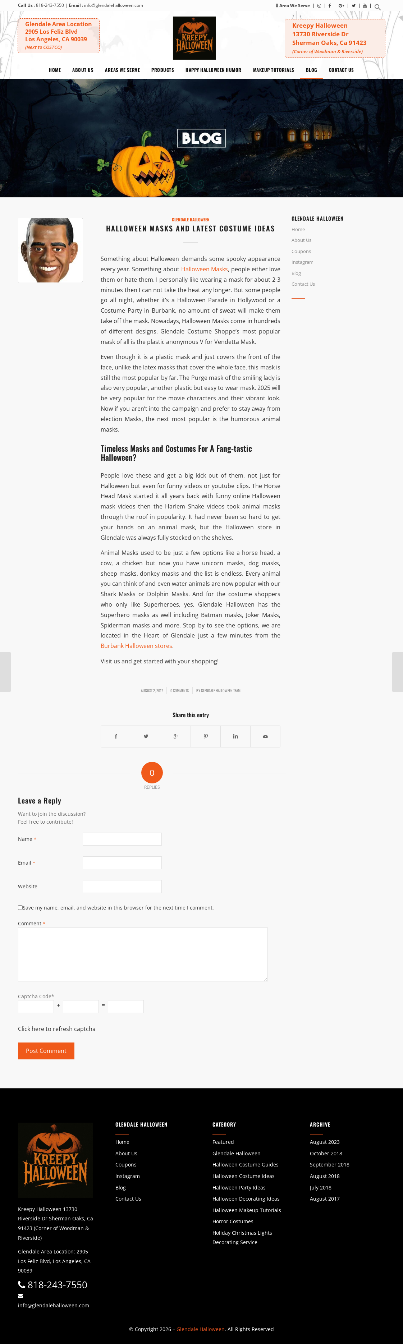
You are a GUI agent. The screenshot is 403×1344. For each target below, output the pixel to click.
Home (298, 229)
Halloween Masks (204, 269)
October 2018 (326, 1153)
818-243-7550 (50, 5)
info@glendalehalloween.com (113, 5)
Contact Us (303, 284)
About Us (301, 240)
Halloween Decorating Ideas (246, 1198)
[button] (377, 9)
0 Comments (179, 690)
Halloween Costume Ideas (243, 1176)
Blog (296, 273)
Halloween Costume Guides (245, 1164)
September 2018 (329, 1164)
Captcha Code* (36, 996)
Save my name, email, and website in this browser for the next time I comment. (118, 907)
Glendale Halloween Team (221, 690)
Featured (223, 1141)
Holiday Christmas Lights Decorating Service (242, 1237)
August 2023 (325, 1141)
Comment (31, 923)
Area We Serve (293, 6)
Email (26, 862)
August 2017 (325, 1198)
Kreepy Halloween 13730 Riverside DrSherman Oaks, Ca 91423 (340, 38)
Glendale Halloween (191, 219)
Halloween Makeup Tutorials (246, 1210)
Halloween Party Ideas (239, 1187)
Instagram (302, 262)
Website (27, 886)
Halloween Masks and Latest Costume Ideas (190, 228)
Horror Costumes (232, 1221)
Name (27, 839)
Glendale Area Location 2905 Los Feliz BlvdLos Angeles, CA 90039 (59, 35)
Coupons (301, 251)
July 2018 (320, 1187)
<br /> (338, 368)
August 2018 (325, 1176)
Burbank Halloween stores (136, 646)
